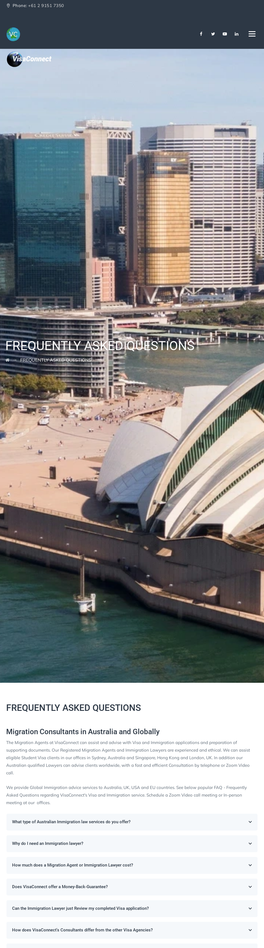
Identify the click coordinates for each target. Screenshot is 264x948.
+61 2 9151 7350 (46, 5)
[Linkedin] (237, 34)
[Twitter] (213, 34)
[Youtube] (225, 34)
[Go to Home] (7, 360)
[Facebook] (201, 34)
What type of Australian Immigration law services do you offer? (132, 821)
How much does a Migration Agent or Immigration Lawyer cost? (132, 865)
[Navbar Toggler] (252, 33)
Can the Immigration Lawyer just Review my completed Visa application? (132, 908)
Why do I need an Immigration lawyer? (132, 843)
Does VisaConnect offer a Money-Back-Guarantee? (132, 886)
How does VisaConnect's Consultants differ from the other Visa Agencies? (132, 930)
